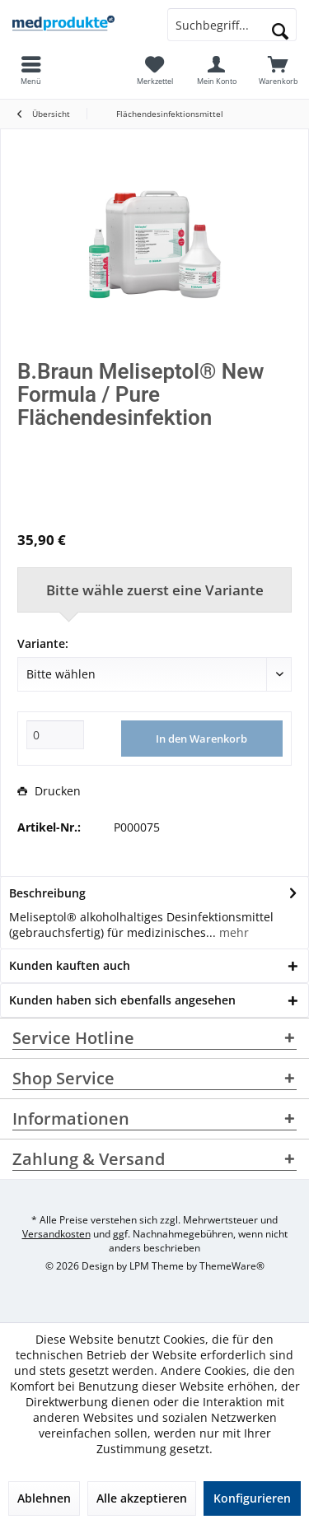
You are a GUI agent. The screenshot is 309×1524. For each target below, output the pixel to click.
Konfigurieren (252, 1498)
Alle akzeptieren (141, 1498)
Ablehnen (44, 1498)
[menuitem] (278, 70)
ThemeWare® (232, 1266)
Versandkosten (56, 1234)
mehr (232, 932)
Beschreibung (47, 893)
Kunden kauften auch (69, 965)
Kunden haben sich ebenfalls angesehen (122, 1000)
